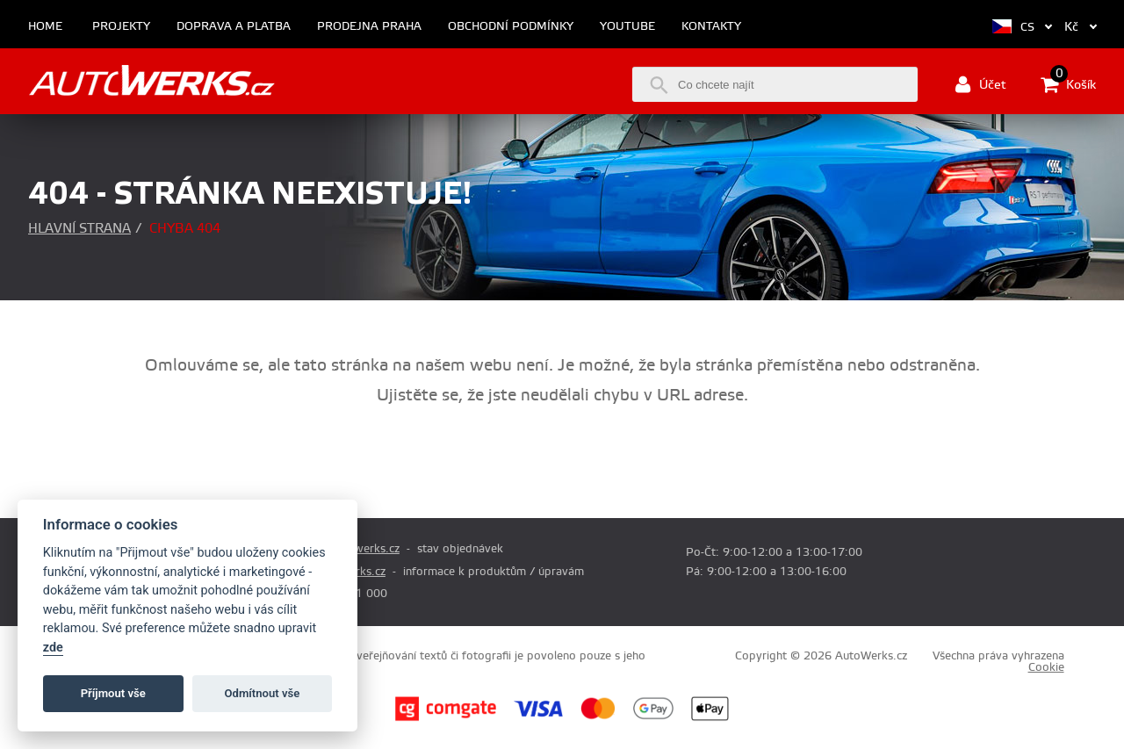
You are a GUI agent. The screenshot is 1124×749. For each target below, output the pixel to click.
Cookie (1046, 667)
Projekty (121, 26)
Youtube (627, 26)
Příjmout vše (113, 693)
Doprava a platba (234, 26)
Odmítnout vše (262, 693)
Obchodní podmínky (510, 26)
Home (45, 26)
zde (53, 647)
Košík (1068, 84)
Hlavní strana (79, 228)
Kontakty (711, 26)
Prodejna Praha (369, 26)
